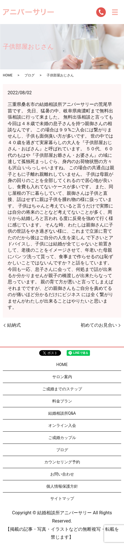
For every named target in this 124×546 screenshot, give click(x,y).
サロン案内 (62, 376)
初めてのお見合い (99, 325)
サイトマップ (62, 498)
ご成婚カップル (62, 437)
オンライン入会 (62, 425)
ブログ (29, 75)
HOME (7, 75)
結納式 (14, 325)
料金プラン (62, 401)
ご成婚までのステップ (62, 389)
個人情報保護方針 (62, 486)
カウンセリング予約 (62, 462)
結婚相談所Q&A (62, 413)
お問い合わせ (62, 474)
